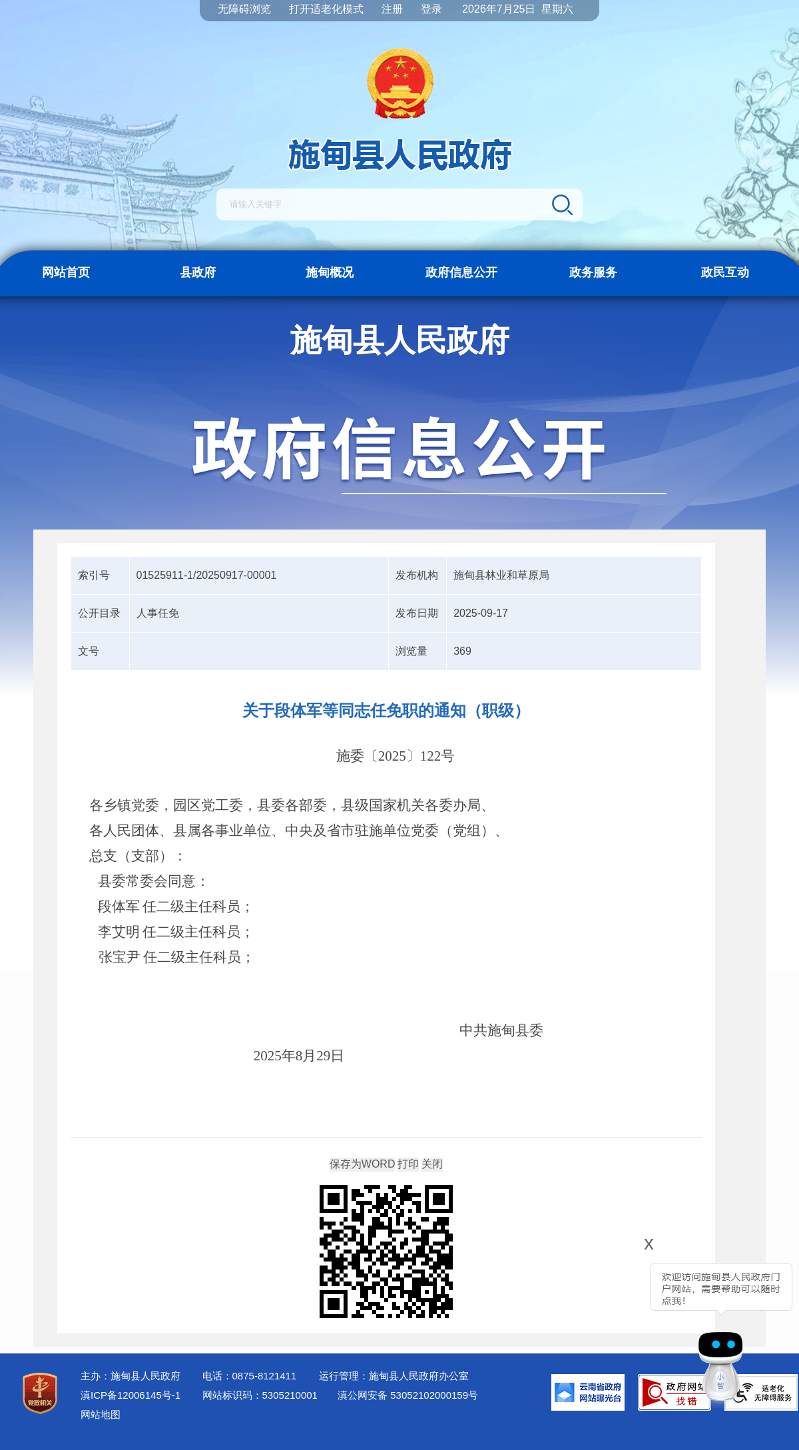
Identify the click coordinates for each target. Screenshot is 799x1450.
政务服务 (593, 272)
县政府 (198, 272)
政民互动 (725, 272)
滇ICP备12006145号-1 (130, 1395)
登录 (431, 9)
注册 (392, 9)
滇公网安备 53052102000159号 (408, 1395)
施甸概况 (330, 272)
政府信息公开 (461, 272)
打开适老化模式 (326, 9)
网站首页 (66, 272)
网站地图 (101, 1414)
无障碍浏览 (244, 9)
